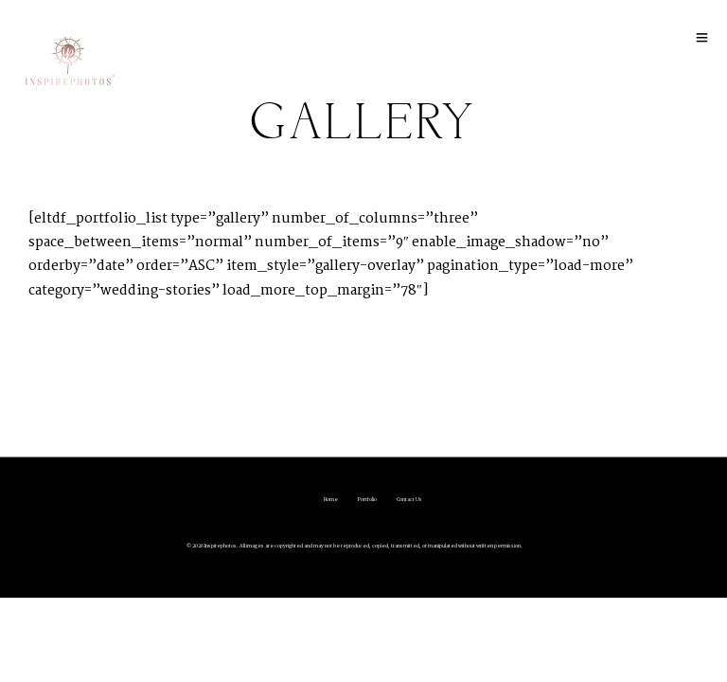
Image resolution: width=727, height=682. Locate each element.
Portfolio (367, 499)
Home (331, 499)
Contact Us (409, 499)
